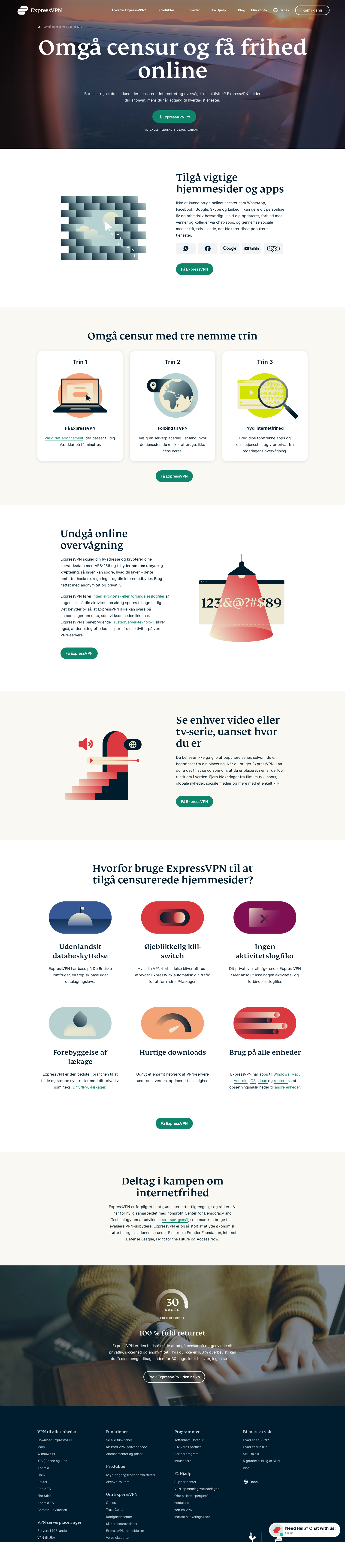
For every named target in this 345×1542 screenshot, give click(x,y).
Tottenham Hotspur (188, 1462)
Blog (241, 11)
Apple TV (44, 1511)
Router (42, 1504)
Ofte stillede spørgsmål (191, 1518)
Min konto (259, 11)
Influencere (182, 1483)
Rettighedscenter (119, 1539)
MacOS (42, 1469)
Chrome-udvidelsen (52, 1532)
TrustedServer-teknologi (133, 635)
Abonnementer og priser (124, 1476)
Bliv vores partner (187, 1469)
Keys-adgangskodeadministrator (130, 1497)
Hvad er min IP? (255, 1469)
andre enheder (287, 1105)
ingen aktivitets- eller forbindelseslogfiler (128, 609)
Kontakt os (182, 1525)
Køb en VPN (183, 1532)
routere (281, 1098)
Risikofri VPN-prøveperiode (126, 1469)
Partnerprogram (186, 1476)
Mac (295, 1092)
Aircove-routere (118, 1504)
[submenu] (149, 11)
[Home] (40, 26)
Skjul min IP (251, 1476)
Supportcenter (185, 1504)
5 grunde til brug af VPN (261, 1483)
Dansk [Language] (284, 11)
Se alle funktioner (119, 1462)
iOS (253, 1098)
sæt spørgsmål (175, 1239)
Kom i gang (312, 11)
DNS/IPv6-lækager (89, 1105)
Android (241, 1098)
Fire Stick (44, 1518)
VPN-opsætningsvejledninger (196, 1511)
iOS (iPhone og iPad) (53, 1483)
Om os (111, 1525)
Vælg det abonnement (64, 449)
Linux (263, 1098)
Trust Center (115, 1532)
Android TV (45, 1525)
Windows (281, 1092)
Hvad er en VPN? (256, 1462)
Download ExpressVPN (54, 1462)
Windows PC (46, 1476)
